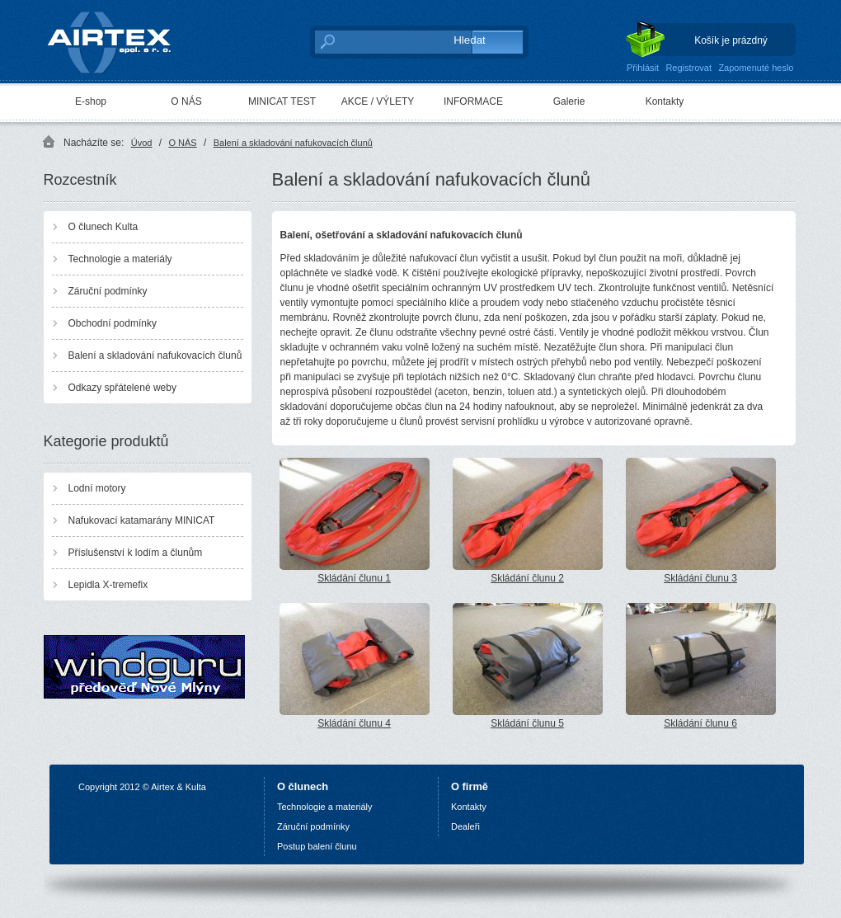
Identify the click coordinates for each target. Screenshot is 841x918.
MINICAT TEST (282, 101)
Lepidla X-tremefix (108, 585)
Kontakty (665, 101)
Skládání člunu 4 (355, 666)
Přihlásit (643, 68)
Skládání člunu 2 (528, 521)
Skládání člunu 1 (355, 521)
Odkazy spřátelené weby (122, 387)
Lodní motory (97, 488)
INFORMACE (473, 101)
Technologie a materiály (120, 259)
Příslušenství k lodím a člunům (135, 552)
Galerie (569, 101)
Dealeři (465, 826)
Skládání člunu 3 (701, 521)
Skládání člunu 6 (701, 666)
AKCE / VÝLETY (378, 101)
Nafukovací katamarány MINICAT (141, 520)
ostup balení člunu (319, 846)
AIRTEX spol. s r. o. (121, 38)
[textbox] (375, 41)
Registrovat (688, 68)
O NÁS (186, 101)
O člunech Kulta (103, 227)
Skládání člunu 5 (528, 666)
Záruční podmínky (108, 291)
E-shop (90, 101)
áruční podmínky (316, 826)
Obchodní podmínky (112, 323)
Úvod (142, 143)
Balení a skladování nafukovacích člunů (293, 143)
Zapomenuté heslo (755, 68)
